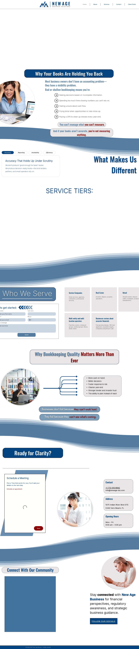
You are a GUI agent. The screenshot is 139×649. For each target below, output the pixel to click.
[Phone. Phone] (43, 320)
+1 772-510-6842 (113, 488)
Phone (29, 317)
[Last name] (41, 314)
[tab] (8, 152)
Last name (31, 311)
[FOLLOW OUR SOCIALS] (103, 621)
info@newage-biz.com (115, 490)
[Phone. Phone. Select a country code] (30, 320)
